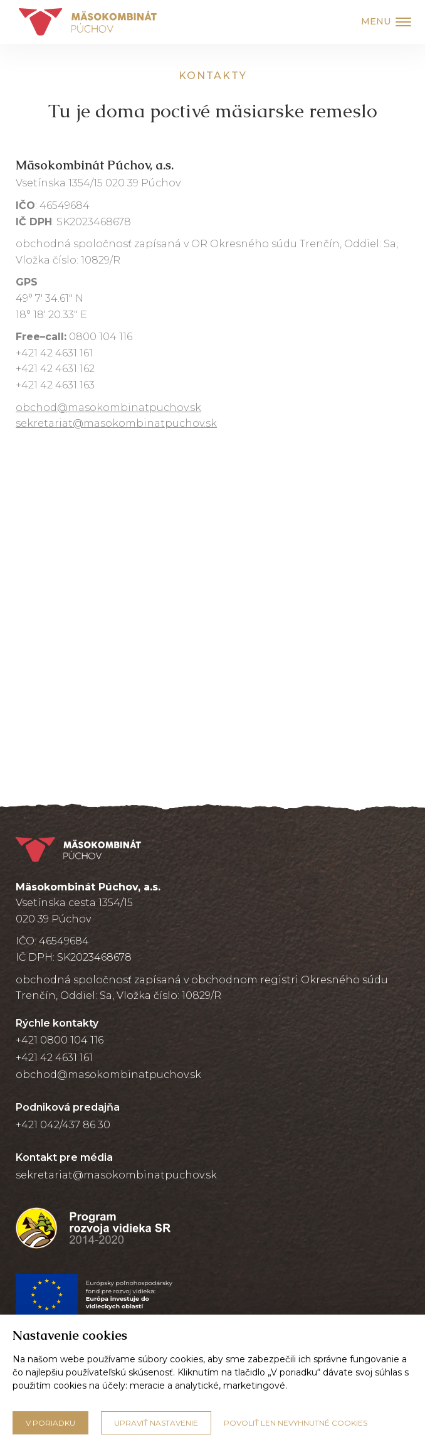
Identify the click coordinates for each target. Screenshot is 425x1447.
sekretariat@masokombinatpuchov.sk (116, 423)
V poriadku (50, 1423)
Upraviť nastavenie (156, 1423)
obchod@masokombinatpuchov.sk (108, 408)
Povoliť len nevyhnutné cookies (295, 1423)
